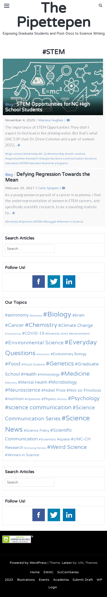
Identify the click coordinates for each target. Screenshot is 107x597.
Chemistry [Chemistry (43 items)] (43, 325)
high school (15, 153)
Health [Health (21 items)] (30, 374)
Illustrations (26, 580)
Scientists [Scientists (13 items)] (48, 439)
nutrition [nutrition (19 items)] (16, 398)
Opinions (26, 221)
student (36, 163)
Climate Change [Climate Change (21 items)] (77, 325)
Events (44, 580)
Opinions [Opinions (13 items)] (34, 399)
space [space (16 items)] (64, 439)
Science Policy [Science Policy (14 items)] (37, 430)
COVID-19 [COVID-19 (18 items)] (34, 333)
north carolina (76, 153)
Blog (9, 104)
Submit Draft (83, 580)
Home (35, 572)
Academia (61, 580)
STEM (25, 163)
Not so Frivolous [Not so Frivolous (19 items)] (85, 390)
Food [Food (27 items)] (14, 364)
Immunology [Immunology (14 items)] (50, 374)
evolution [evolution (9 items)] (44, 354)
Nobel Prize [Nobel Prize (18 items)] (54, 390)
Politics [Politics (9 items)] (62, 399)
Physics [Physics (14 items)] (50, 399)
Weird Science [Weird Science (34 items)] (68, 447)
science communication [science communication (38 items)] (40, 407)
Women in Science (70, 221)
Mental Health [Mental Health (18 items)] (33, 382)
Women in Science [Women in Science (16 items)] (23, 455)
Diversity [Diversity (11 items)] (53, 334)
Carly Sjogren (48, 188)
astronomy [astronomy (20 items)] (18, 315)
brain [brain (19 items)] (79, 315)
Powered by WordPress (28, 563)
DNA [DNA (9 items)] (65, 333)
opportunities (16, 158)
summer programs (55, 163)
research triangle (38, 158)
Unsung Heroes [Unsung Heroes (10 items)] (36, 448)
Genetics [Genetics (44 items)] (62, 363)
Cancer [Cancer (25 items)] (16, 325)
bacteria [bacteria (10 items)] (36, 315)
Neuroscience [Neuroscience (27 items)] (24, 390)
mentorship (56, 153)
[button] (100, 5)
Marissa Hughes (50, 120)
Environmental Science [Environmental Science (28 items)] (36, 343)
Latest (67, 563)
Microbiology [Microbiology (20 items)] (64, 382)
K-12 (43, 153)
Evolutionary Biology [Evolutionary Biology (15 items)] (69, 354)
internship (31, 153)
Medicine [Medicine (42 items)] (77, 373)
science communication (68, 158)
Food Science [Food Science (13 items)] (34, 364)
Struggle (50, 221)
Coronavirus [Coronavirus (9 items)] (14, 333)
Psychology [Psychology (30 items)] (85, 398)
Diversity (12, 221)
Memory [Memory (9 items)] (12, 382)
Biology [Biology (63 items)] (59, 314)
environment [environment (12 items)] (80, 334)
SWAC (48, 572)
